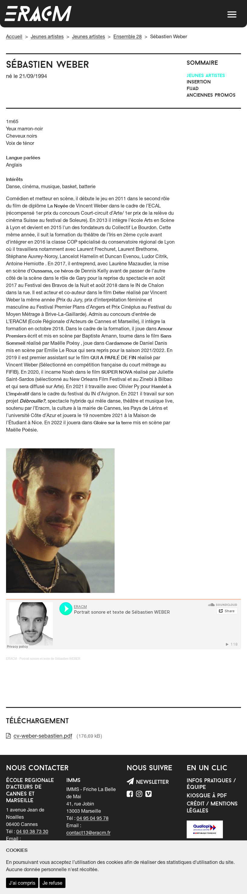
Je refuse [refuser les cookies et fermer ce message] (52, 883)
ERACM (11, 658)
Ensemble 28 (127, 36)
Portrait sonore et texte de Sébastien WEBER (49, 658)
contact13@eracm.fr (88, 832)
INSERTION (199, 82)
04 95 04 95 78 (93, 818)
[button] (231, 14)
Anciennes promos (211, 95)
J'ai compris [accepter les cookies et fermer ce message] (22, 883)
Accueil (14, 36)
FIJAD (193, 88)
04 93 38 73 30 (32, 831)
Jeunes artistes (47, 36)
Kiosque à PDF (207, 796)
